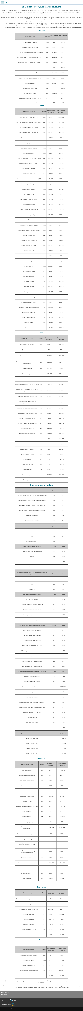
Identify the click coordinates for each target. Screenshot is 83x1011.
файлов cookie (43, 1008)
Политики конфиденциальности (65, 1008)
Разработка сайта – (5, 1000)
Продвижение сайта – (6, 1004)
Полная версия (5, 992)
